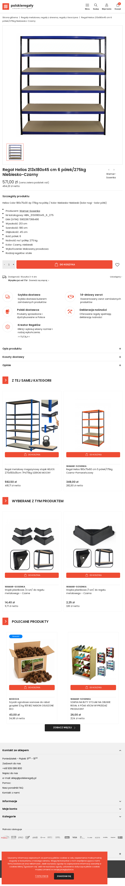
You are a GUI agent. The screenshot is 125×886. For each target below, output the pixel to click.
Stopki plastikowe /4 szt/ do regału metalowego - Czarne (24, 591)
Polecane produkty (30, 621)
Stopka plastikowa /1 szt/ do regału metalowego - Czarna (86, 591)
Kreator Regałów (29, 325)
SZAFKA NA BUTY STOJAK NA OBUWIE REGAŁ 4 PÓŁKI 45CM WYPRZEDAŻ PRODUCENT (90, 706)
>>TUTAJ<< (24, 336)
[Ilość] (9, 264)
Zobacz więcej (62, 727)
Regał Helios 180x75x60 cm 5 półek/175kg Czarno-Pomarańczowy (89, 471)
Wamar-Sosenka (111, 175)
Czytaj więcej (41, 875)
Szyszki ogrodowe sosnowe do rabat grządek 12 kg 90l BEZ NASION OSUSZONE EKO (31, 706)
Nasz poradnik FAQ (12, 787)
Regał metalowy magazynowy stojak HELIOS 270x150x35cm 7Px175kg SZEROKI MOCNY (30, 471)
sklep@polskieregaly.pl (23, 778)
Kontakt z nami (11, 792)
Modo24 (14, 699)
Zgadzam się (64, 876)
